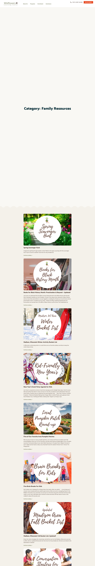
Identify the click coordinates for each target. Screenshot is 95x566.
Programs (32, 3)
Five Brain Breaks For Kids (33, 486)
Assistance (48, 3)
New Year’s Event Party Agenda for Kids (38, 387)
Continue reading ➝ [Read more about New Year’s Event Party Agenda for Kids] (28, 399)
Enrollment (40, 3)
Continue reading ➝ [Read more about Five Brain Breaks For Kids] (28, 498)
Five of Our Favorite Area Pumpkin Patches (39, 436)
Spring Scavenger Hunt (32, 247)
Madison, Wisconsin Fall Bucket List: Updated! (40, 536)
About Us (25, 3)
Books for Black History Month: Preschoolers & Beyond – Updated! (47, 292)
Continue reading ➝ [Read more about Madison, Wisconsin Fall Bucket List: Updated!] (28, 545)
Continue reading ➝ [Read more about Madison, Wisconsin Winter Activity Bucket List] (28, 349)
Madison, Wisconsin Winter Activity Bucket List (40, 342)
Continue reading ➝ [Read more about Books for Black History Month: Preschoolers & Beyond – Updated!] (28, 305)
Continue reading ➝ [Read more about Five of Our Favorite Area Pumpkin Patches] (28, 449)
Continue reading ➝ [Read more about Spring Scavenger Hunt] (28, 255)
